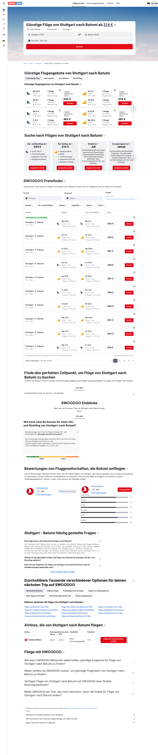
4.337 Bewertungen (47, 470)
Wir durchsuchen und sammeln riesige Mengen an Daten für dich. (84, 694)
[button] (3, 3)
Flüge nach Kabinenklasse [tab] (102, 566)
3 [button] (127, 336)
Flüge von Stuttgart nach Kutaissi (78, 589)
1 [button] (118, 336)
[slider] (139, 199)
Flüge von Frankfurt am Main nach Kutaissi (45, 586)
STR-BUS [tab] (82, 363)
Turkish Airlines (45, 464)
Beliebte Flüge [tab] (56, 566)
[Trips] (4, 35)
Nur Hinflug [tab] (81, 78)
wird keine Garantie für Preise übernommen (86, 684)
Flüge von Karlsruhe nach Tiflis (114, 589)
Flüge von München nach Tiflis (40, 582)
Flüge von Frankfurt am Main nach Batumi (81, 586)
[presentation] (118, 25)
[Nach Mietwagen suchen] (4, 19)
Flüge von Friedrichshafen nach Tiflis (79, 592)
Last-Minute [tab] (67, 78)
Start (28, 63)
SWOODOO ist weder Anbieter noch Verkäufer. (84, 690)
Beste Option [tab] (52, 78)
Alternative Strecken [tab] (38, 566)
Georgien (42, 63)
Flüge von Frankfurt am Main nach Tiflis (80, 582)
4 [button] (132, 336)
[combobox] (38, 29)
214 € (111, 25)
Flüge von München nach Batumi (114, 586)
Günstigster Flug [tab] (36, 78)
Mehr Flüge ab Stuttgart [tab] (39, 571)
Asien (34, 63)
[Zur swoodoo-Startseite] (15, 3)
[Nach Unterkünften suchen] (4, 14)
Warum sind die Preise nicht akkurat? (84, 698)
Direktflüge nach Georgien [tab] (76, 566)
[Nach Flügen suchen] (4, 10)
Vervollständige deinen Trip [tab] (63, 571)
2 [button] (123, 336)
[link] (41, 168)
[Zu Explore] (4, 28)
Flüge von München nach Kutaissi (41, 589)
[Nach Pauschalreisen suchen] (4, 24)
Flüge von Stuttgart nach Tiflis (113, 582)
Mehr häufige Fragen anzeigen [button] (66, 547)
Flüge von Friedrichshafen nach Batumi (43, 592)
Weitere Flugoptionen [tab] (87, 571)
